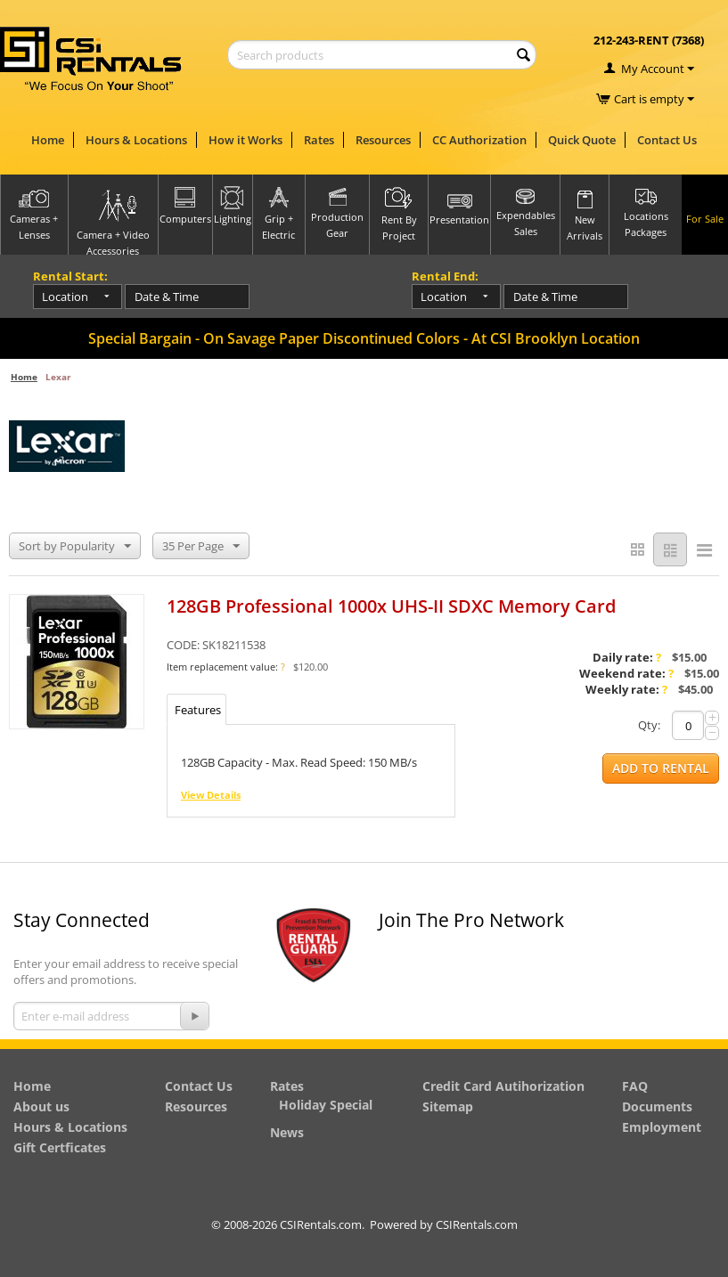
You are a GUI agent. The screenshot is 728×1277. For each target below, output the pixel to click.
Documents (657, 1106)
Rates (319, 140)
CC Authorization (479, 140)
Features (198, 711)
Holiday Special (325, 1104)
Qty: (649, 726)
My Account (652, 69)
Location (65, 297)
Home (47, 140)
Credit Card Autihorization (503, 1086)
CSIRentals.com (477, 1224)
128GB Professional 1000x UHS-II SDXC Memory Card (391, 607)
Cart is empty (654, 99)
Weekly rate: (626, 690)
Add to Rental (660, 769)
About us (41, 1106)
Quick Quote (582, 140)
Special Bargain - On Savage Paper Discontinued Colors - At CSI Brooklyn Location (364, 338)
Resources (383, 140)
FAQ (635, 1086)
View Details (211, 795)
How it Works (245, 140)
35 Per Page (201, 547)
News (287, 1132)
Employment (661, 1126)
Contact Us (667, 140)
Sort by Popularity (75, 547)
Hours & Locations (136, 140)
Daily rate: (627, 658)
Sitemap (447, 1106)
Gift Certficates (59, 1147)
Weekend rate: (626, 674)
